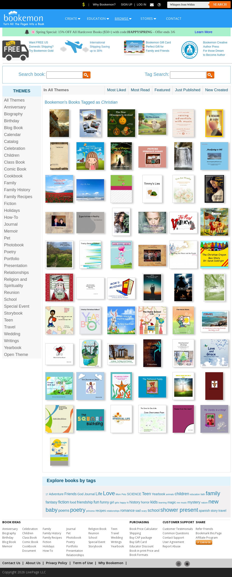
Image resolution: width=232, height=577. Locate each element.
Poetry (10, 252)
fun (96, 502)
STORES (148, 18)
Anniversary (15, 107)
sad (138, 510)
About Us (33, 563)
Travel (9, 327)
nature (204, 502)
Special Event (16, 306)
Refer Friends (204, 529)
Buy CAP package (141, 538)
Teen (8, 320)
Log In (141, 4)
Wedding (12, 334)
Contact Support (173, 538)
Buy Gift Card (138, 542)
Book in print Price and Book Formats (144, 553)
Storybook (13, 313)
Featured (162, 90)
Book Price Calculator (144, 529)
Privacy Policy (56, 563)
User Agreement (173, 542)
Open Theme (16, 354)
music (184, 502)
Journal (11, 224)
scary (144, 511)
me (178, 502)
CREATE (72, 18)
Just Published (188, 90)
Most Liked (116, 90)
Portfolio (11, 258)
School (10, 299)
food (73, 502)
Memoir (11, 231)
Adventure (56, 494)
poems (63, 510)
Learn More (203, 32)
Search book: (32, 74)
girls (117, 502)
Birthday (11, 121)
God (80, 494)
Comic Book (15, 169)
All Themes (14, 100)
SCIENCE (134, 494)
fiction (63, 502)
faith (203, 494)
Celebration (14, 148)
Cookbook (13, 176)
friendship (85, 502)
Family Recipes (18, 196)
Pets (124, 494)
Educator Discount (141, 546)
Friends (70, 494)
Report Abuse (172, 546)
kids (154, 502)
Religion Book (97, 529)
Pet (7, 238)
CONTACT (173, 18)
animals (170, 494)
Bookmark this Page (209, 533)
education (195, 494)
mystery (193, 502)
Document (29, 551)
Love (109, 493)
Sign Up (126, 4)
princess (90, 511)
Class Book (14, 162)
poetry (77, 510)
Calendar (12, 134)
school (154, 510)
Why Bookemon (110, 563)
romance (127, 510)
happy (123, 502)
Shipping (135, 533)
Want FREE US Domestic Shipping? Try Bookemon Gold (41, 46)
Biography (13, 114)
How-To (11, 217)
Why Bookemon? (104, 4)
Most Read (140, 90)
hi (128, 502)
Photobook (14, 245)
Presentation (15, 265)
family (213, 493)
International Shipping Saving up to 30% (100, 46)
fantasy (52, 502)
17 (47, 494)
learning (162, 502)
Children (12, 155)
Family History (17, 190)
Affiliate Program (207, 538)
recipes (101, 510)
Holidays (12, 210)
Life (99, 494)
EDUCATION (98, 18)
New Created (216, 90)
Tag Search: (157, 74)
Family (10, 183)
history (134, 502)
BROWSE (123, 18)
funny (104, 502)
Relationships (16, 272)
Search (219, 4)
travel (222, 510)
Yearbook (12, 347)
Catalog (11, 141)
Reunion (12, 292)
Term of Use (83, 563)
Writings (11, 340)
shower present (179, 510)
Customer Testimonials (178, 529)
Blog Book (13, 127)
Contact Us (11, 563)
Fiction (10, 203)
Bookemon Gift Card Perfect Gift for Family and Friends (158, 46)
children (182, 494)
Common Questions (176, 533)
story (214, 510)
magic (171, 502)
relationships (113, 511)
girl (112, 502)
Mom (118, 494)
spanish (204, 510)
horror (145, 502)
